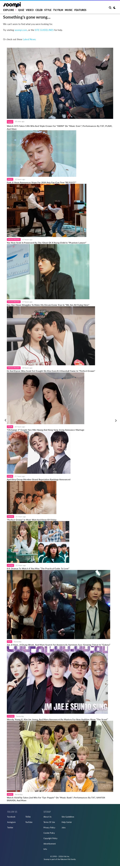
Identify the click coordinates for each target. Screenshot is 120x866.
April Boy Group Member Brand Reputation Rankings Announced (38, 479)
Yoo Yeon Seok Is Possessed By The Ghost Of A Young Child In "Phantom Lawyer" (46, 242)
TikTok (28, 817)
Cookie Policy (49, 833)
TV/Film (10, 716)
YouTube (28, 822)
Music (69, 9)
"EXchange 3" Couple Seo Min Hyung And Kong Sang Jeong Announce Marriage (45, 429)
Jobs (64, 827)
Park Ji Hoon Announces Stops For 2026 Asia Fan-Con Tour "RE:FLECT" (41, 182)
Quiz (21, 9)
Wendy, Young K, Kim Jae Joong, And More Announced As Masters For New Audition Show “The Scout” (57, 719)
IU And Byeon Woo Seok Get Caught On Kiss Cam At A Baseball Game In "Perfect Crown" (51, 371)
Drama (10, 516)
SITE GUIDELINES (44, 30)
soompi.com (21, 30)
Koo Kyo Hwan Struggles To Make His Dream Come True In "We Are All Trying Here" (48, 305)
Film (9, 641)
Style (47, 9)
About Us (47, 817)
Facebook (11, 817)
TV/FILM (58, 9)
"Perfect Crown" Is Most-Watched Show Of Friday (31, 519)
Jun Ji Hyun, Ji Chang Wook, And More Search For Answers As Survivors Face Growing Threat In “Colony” (58, 644)
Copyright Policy (50, 838)
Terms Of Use (49, 822)
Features (80, 9)
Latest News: (29, 39)
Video (30, 9)
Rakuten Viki (65, 859)
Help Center (67, 822)
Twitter (10, 827)
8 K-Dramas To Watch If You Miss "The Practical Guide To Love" (38, 568)
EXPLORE (8, 9)
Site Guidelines (68, 817)
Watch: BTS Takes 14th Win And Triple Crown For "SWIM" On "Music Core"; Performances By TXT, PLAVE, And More (59, 127)
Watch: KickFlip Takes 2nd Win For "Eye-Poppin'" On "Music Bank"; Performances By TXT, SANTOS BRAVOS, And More (56, 799)
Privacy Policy (49, 827)
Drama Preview (14, 239)
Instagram (11, 822)
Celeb (39, 9)
